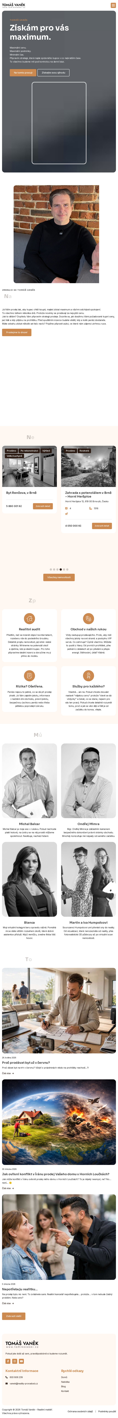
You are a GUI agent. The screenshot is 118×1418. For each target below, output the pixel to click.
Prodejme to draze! (16, 332)
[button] (113, 5)
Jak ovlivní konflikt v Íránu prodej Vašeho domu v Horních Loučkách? (55, 1174)
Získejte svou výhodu (53, 72)
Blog (63, 1386)
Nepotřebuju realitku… (20, 1289)
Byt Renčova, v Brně (21, 493)
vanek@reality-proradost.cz (24, 1383)
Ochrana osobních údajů (80, 1411)
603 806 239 (16, 1377)
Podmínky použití (107, 1411)
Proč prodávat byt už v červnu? (26, 1063)
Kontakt (65, 1391)
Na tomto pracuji (23, 72)
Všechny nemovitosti (58, 577)
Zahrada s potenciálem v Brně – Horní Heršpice (88, 494)
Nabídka (65, 1382)
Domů (64, 1377)
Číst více (8, 1073)
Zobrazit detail (43, 506)
